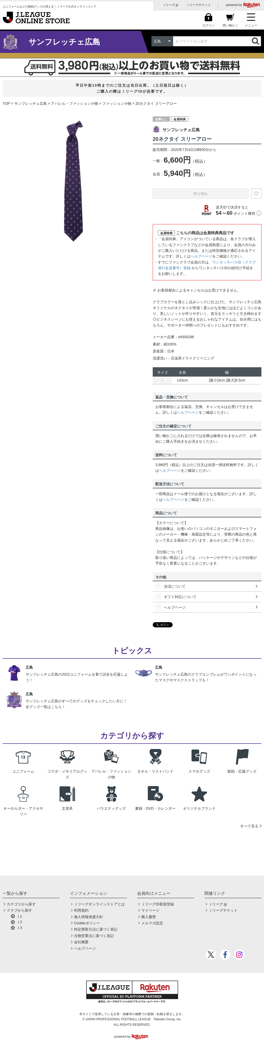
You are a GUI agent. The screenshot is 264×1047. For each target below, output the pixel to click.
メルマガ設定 (152, 923)
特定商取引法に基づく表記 (96, 929)
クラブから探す (19, 910)
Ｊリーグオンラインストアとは (99, 904)
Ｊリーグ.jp (170, 5)
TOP (6, 103)
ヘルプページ (201, 256)
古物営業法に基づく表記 (94, 936)
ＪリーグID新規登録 (157, 904)
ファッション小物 (116, 103)
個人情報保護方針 (88, 917)
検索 (256, 41)
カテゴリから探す (21, 904)
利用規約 (81, 910)
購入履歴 (148, 917)
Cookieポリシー (87, 923)
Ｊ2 (19, 922)
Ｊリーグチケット (198, 5)
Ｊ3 (19, 928)
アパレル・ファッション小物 (74, 103)
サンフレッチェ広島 (30, 103)
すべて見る (249, 826)
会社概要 (81, 942)
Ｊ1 (19, 916)
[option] (73, 181)
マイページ (150, 910)
